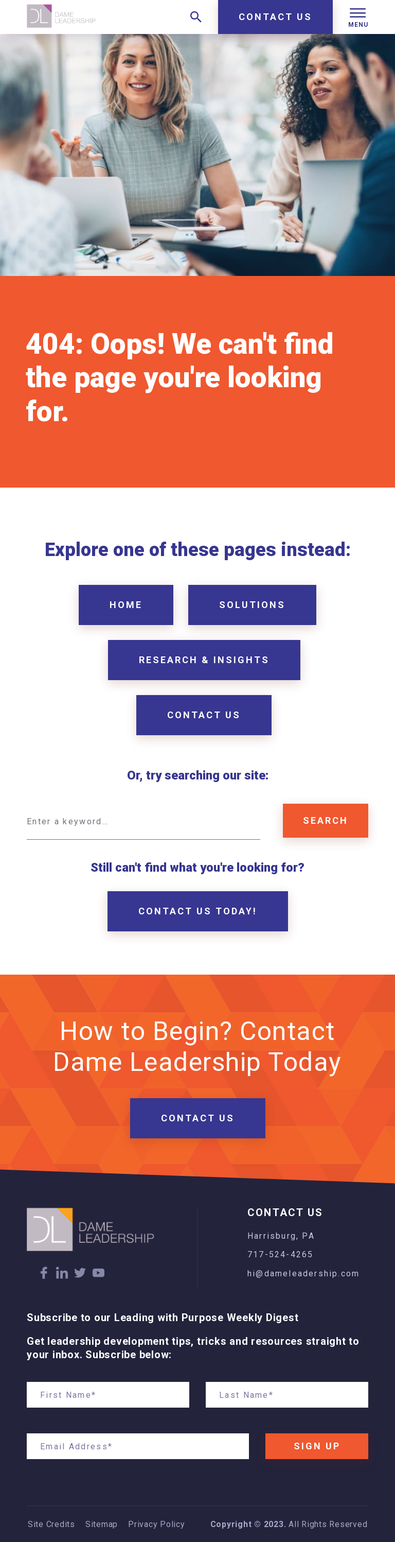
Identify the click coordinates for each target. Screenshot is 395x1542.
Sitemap (101, 1524)
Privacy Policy (156, 1524)
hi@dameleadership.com (303, 1273)
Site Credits (51, 1524)
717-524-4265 (280, 1254)
